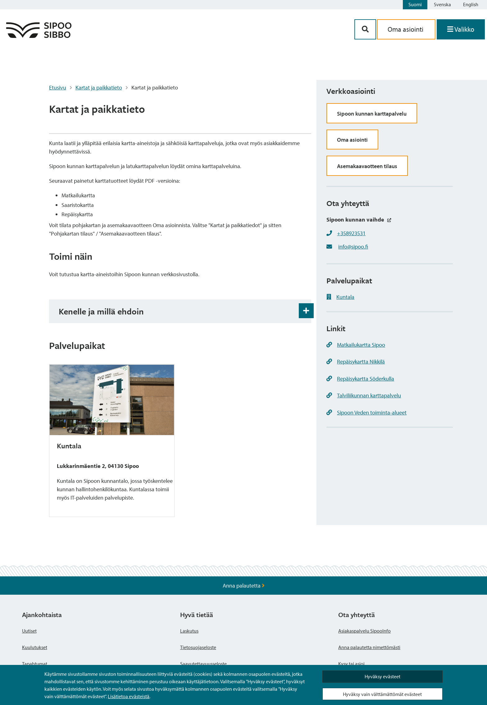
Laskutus (189, 631)
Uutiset (29, 631)
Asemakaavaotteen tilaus (367, 166)
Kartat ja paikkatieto (98, 87)
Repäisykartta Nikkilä (355, 361)
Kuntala (340, 296)
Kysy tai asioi (351, 664)
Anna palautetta (244, 585)
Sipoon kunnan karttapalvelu (372, 113)
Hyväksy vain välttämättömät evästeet (382, 694)
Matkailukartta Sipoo (355, 344)
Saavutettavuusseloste (203, 664)
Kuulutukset (34, 647)
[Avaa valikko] (461, 29)
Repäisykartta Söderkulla (360, 378)
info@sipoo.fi (353, 246)
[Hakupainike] (365, 29)
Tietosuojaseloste (198, 647)
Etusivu (57, 87)
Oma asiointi (352, 139)
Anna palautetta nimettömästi (369, 647)
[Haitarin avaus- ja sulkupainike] (306, 310)
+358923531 (351, 233)
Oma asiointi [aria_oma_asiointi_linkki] (406, 29)
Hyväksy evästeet (382, 676)
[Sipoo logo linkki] (38, 35)
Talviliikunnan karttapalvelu (363, 395)
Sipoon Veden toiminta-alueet (366, 412)
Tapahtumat (34, 664)
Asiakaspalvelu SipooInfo (364, 631)
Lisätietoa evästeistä (128, 696)
